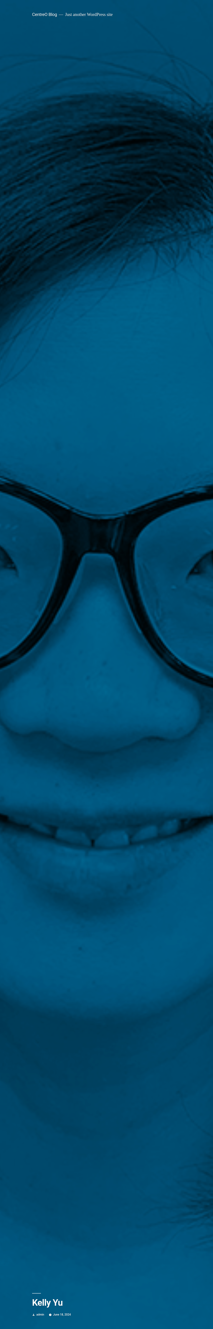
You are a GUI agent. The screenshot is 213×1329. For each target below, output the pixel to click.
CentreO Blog (44, 14)
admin (40, 1314)
